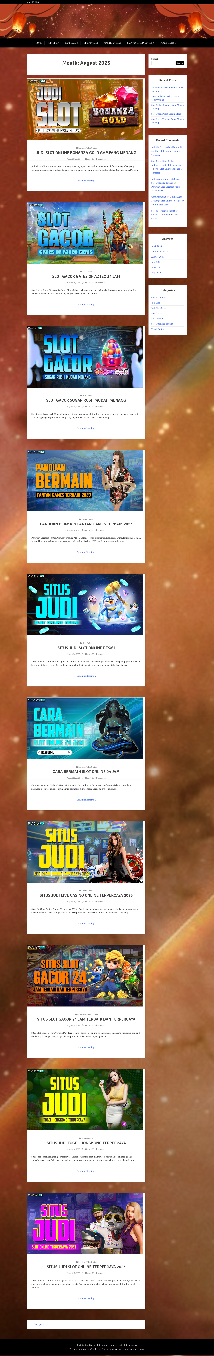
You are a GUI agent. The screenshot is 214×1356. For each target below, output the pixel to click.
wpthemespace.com (135, 1349)
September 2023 (159, 251)
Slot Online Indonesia (140, 42)
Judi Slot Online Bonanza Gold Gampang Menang (86, 152)
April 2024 (156, 246)
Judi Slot (53, 42)
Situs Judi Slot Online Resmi (86, 648)
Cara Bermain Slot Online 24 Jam (86, 772)
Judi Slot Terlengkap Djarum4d (166, 146)
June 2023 (156, 267)
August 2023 (157, 256)
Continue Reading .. (86, 180)
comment (102, 159)
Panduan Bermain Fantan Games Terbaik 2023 (86, 524)
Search (154, 58)
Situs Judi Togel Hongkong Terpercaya (86, 1143)
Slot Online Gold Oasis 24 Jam (166, 113)
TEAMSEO (89, 159)
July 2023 (156, 261)
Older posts (38, 1325)
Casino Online (112, 42)
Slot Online (91, 42)
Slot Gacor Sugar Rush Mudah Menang (86, 400)
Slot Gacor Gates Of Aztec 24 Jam (86, 276)
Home (38, 42)
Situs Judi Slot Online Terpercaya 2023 (86, 1267)
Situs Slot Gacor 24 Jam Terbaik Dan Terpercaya (86, 1019)
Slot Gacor (71, 42)
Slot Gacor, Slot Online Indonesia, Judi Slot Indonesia (110, 1345)
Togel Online (168, 42)
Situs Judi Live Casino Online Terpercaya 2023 (86, 896)
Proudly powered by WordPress (84, 1349)
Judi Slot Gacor (161, 204)
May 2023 (156, 272)
